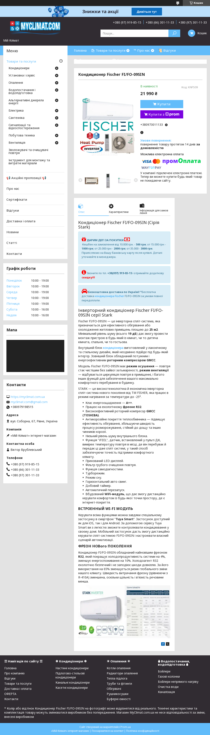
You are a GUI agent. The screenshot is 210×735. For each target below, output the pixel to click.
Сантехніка (16, 118)
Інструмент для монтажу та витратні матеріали (29, 162)
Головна (80, 50)
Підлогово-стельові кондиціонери (70, 675)
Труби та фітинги (119, 683)
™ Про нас (142, 50)
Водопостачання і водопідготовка (22, 91)
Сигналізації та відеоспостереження (24, 127)
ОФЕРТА (10, 694)
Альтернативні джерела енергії (26, 102)
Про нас (12, 188)
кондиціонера (113, 348)
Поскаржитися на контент (107, 731)
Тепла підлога (117, 678)
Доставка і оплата (20, 221)
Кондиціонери (19, 68)
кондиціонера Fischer (109, 296)
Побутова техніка (22, 135)
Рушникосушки (117, 694)
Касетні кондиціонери (72, 688)
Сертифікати (16, 199)
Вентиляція (17, 143)
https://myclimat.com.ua (28, 397)
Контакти (14, 253)
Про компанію (14, 673)
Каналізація (166, 692)
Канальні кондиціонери (73, 682)
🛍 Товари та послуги (108, 50)
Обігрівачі (114, 689)
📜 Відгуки (167, 50)
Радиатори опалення (122, 673)
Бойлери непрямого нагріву (178, 682)
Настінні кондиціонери (72, 668)
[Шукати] (174, 33)
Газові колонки (169, 676)
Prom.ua (125, 727)
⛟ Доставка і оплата (91, 60)
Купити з (163, 114)
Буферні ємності (118, 699)
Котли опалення (118, 668)
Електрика (16, 110)
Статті (11, 243)
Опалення (16, 83)
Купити (164, 104)
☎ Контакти (122, 60)
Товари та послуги (21, 61)
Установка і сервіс (22, 75)
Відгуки (12, 210)
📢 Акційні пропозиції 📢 (26, 178)
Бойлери (164, 671)
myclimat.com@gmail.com (29, 402)
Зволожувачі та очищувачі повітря (28, 151)
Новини (12, 232)
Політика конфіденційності (142, 731)
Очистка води (168, 687)
